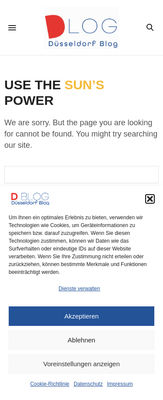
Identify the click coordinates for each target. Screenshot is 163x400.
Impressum (120, 384)
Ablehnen (81, 340)
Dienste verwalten (79, 289)
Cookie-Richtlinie (49, 384)
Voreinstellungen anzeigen (81, 363)
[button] (150, 199)
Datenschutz (88, 384)
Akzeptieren (81, 316)
